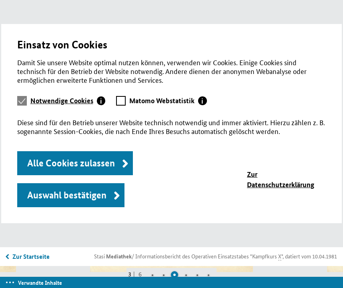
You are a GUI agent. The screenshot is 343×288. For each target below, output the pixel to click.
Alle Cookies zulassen (71, 163)
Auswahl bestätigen (66, 195)
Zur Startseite (31, 256)
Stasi (113, 256)
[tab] (68, 101)
